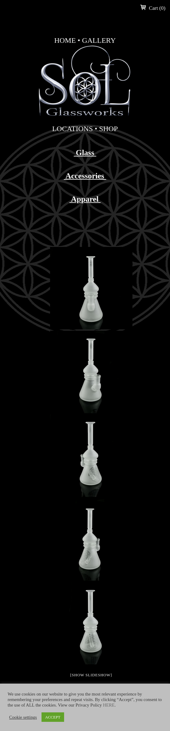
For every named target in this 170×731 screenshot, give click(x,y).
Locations (72, 129)
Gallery (99, 40)
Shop (108, 129)
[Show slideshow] (91, 675)
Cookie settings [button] (23, 717)
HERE (108, 705)
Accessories (85, 175)
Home (65, 40)
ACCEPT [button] (52, 717)
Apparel (84, 199)
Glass (85, 152)
